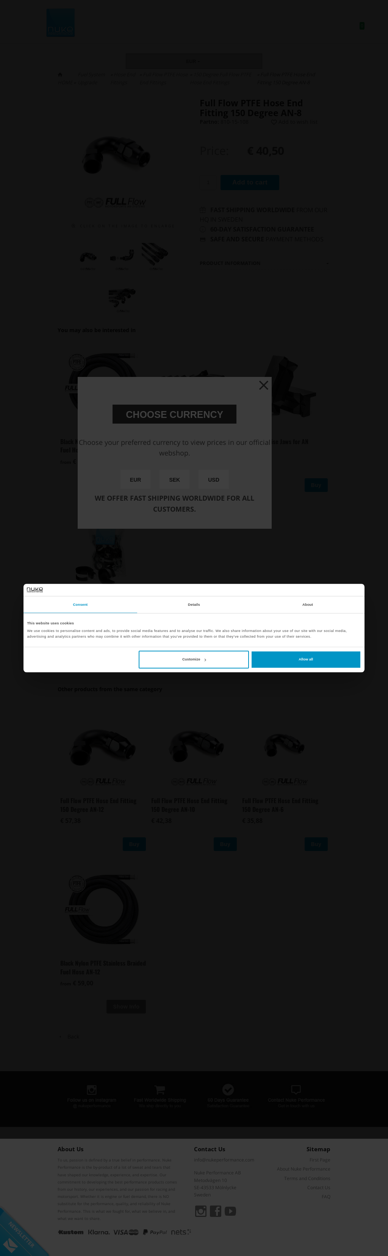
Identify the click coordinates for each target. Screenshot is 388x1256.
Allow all (306, 659)
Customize (194, 659)
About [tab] (307, 605)
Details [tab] (194, 605)
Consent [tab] (80, 605)
